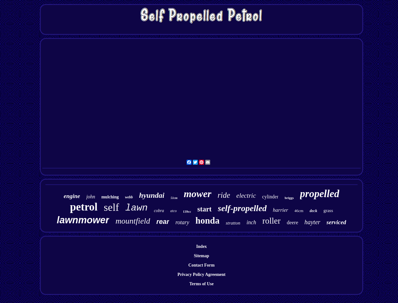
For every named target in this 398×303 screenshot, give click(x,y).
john (90, 196)
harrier (280, 210)
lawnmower (83, 220)
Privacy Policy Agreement (201, 274)
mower (197, 193)
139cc (187, 211)
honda (208, 220)
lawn (136, 208)
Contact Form (201, 265)
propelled (319, 193)
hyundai (151, 195)
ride (224, 195)
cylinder (270, 196)
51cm (174, 198)
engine (72, 196)
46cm (298, 210)
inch (251, 222)
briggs (289, 198)
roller (271, 220)
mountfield (132, 220)
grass (328, 210)
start (204, 209)
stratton (233, 222)
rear (162, 221)
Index (201, 246)
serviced (336, 222)
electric (246, 195)
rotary (182, 222)
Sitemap (201, 255)
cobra (159, 210)
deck (313, 210)
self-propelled (242, 208)
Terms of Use (201, 284)
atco (173, 211)
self (111, 207)
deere (292, 222)
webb (129, 197)
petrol (84, 207)
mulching (110, 197)
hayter (312, 222)
